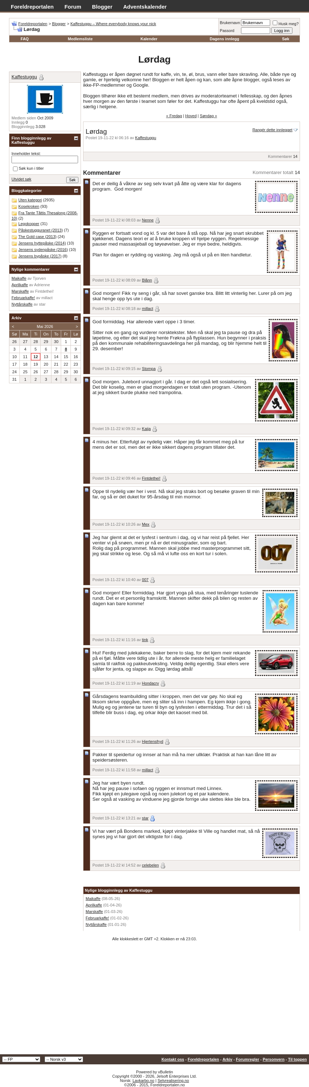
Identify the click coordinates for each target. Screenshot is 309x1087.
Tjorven (39, 278)
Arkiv (227, 1059)
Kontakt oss (173, 1059)
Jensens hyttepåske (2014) (42, 243)
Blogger (102, 7)
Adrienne (42, 285)
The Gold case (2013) (37, 236)
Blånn (147, 280)
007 (145, 579)
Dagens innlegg (224, 39)
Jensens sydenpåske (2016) (43, 249)
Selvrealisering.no (173, 1080)
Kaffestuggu (145, 138)
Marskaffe (94, 911)
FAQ (25, 39)
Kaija (146, 428)
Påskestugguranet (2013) (40, 230)
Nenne (148, 220)
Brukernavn (230, 22)
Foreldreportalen (32, 7)
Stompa (149, 368)
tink (145, 640)
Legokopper (28, 223)
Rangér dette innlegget (272, 130)
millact (147, 308)
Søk (285, 39)
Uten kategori (30, 200)
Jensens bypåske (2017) (40, 256)
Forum (72, 7)
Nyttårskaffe (96, 924)
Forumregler (247, 1059)
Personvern (274, 1059)
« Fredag (174, 116)
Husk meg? (286, 24)
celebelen (150, 865)
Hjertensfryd (152, 741)
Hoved (191, 116)
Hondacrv (150, 683)
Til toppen (297, 1059)
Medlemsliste (80, 39)
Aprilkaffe (94, 905)
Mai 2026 (45, 326)
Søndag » (208, 116)
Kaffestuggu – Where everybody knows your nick (113, 24)
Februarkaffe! (97, 918)
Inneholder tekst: (26, 153)
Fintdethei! (151, 478)
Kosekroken (28, 206)
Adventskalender (145, 7)
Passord (227, 30)
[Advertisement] (154, 1000)
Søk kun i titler (28, 168)
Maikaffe (93, 898)
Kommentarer (280, 156)
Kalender (148, 39)
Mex (146, 524)
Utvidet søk (21, 179)
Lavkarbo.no (143, 1080)
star (145, 818)
